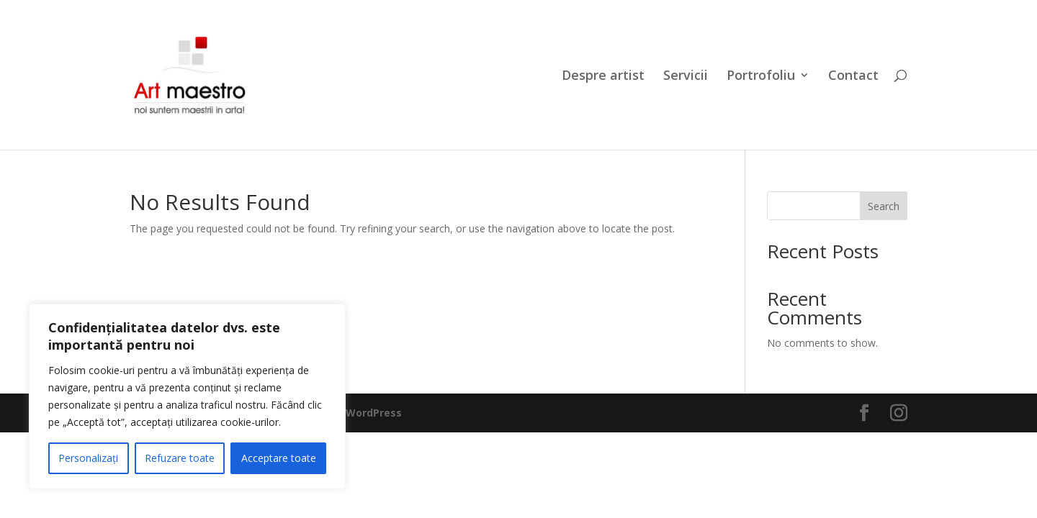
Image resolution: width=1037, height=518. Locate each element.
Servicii (685, 76)
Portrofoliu (761, 76)
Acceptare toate (278, 458)
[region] (187, 396)
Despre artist (603, 76)
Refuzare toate (180, 458)
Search (883, 206)
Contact (853, 76)
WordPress (374, 412)
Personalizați (88, 458)
